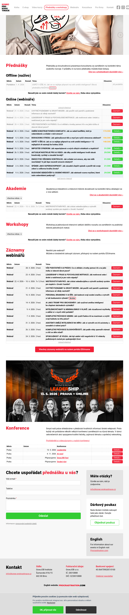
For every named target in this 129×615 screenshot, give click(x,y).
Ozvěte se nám (73, 93)
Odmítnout (81, 610)
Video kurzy (37, 7)
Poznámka (10, 498)
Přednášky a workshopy (56, 7)
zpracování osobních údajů (26, 524)
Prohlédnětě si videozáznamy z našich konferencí (67, 440)
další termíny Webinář (64, 179)
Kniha (16, 7)
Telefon (9, 488)
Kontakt (110, 7)
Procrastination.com (99, 550)
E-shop (26, 7)
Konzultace (87, 7)
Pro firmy (99, 7)
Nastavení (51, 603)
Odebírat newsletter (104, 576)
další (120, 35)
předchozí (8, 35)
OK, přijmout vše (48, 610)
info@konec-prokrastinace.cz (103, 489)
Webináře (74, 7)
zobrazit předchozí (64, 108)
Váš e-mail (10, 479)
